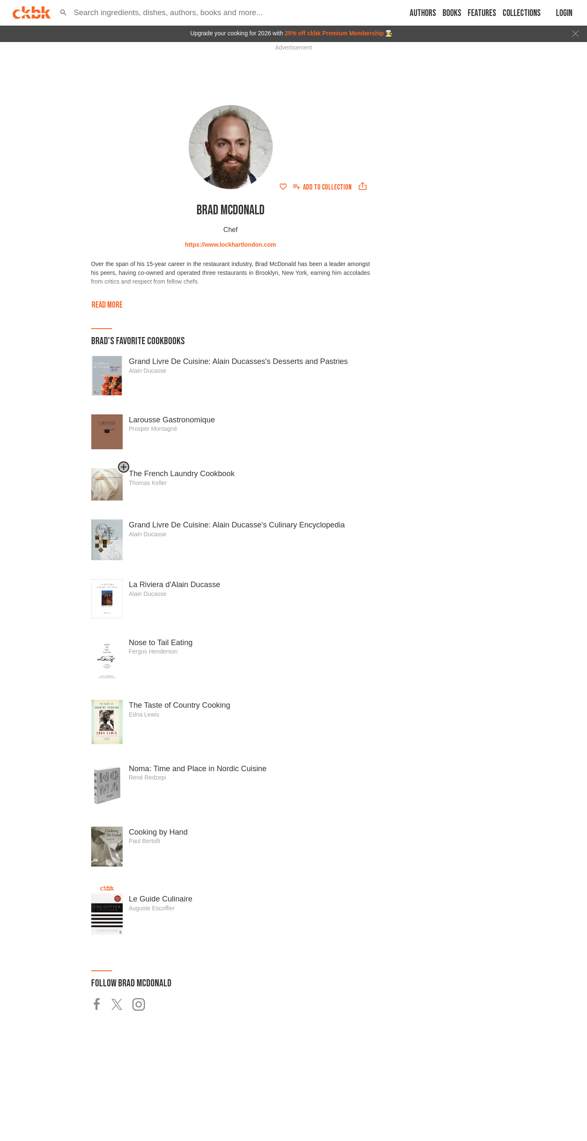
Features (482, 13)
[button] (63, 12)
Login (564, 13)
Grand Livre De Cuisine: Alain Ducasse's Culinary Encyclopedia (237, 524)
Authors (423, 13)
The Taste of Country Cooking (179, 705)
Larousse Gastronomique (172, 419)
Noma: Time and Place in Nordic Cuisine (198, 768)
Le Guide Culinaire (160, 898)
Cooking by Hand (158, 831)
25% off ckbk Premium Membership (334, 33)
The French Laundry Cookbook (182, 473)
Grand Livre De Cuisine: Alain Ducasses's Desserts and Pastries (238, 361)
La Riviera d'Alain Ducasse (175, 584)
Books (451, 13)
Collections (522, 13)
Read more (107, 305)
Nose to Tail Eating (161, 642)
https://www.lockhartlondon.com (230, 244)
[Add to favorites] (283, 186)
